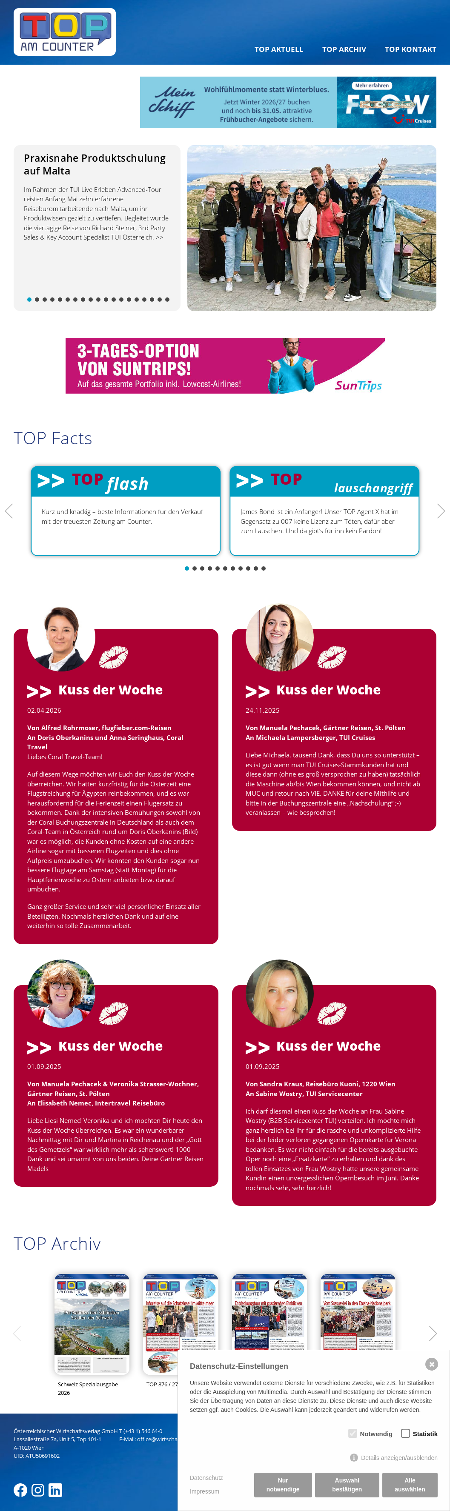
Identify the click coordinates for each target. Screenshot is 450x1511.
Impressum (204, 1491)
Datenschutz (206, 1477)
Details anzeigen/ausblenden (399, 1457)
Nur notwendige (283, 1485)
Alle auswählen (410, 1485)
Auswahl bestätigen (347, 1485)
